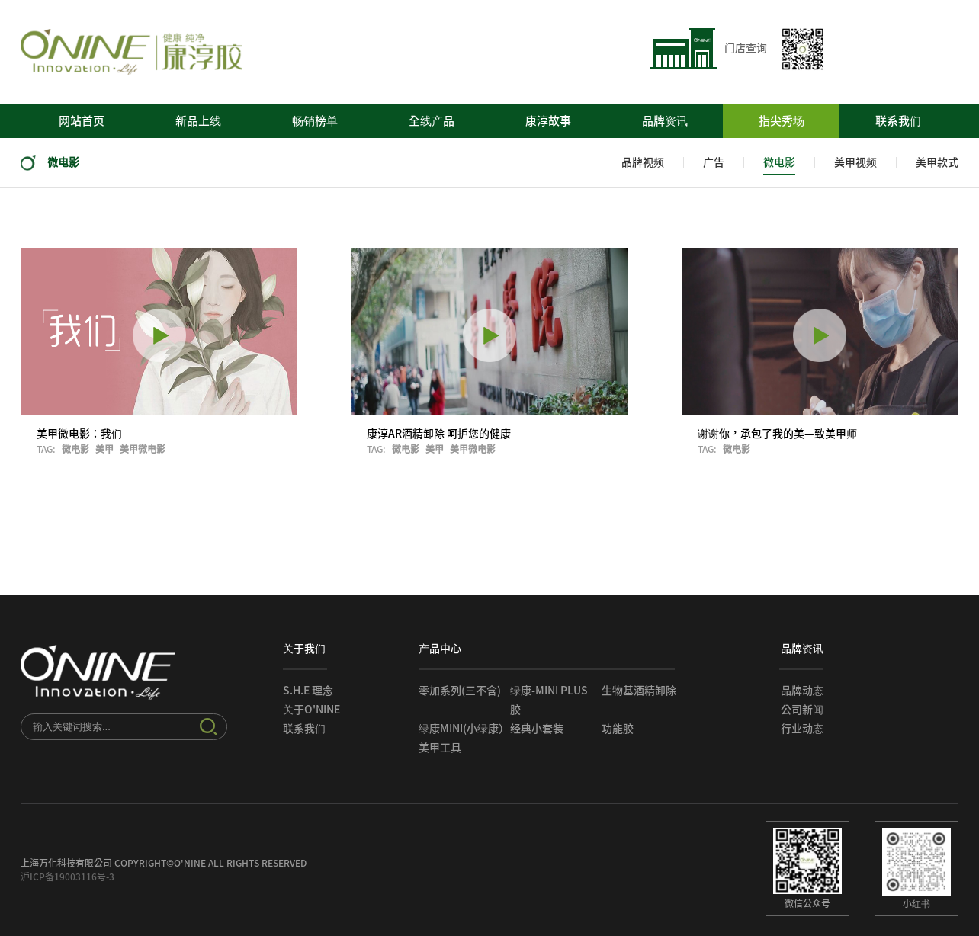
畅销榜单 (315, 121)
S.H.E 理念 (308, 690)
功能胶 (618, 728)
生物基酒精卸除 (639, 690)
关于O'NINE (311, 709)
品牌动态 (802, 690)
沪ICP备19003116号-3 (67, 876)
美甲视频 (855, 162)
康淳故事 (548, 121)
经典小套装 (536, 728)
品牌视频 (642, 162)
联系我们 (898, 121)
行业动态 (802, 728)
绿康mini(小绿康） (464, 728)
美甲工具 (440, 747)
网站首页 (81, 121)
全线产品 (431, 121)
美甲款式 (937, 162)
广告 (713, 162)
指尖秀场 (781, 121)
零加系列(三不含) (460, 690)
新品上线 (198, 121)
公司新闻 (802, 709)
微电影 (50, 162)
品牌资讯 (665, 121)
